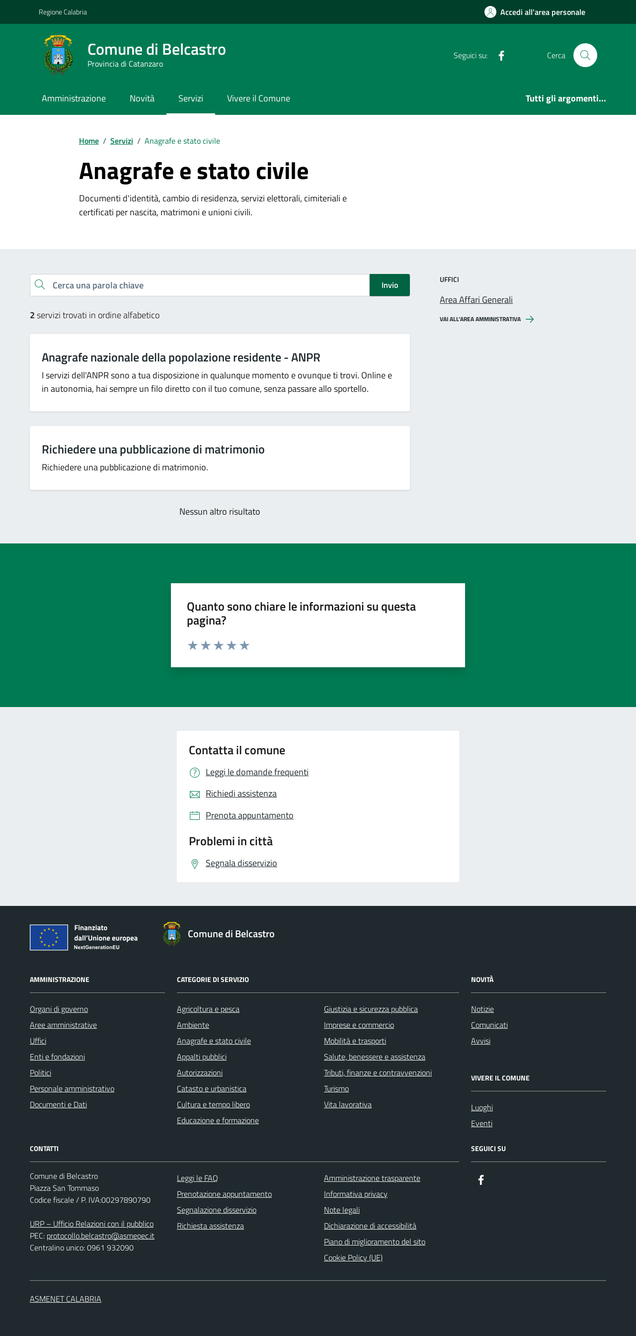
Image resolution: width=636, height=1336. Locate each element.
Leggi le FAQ (197, 1178)
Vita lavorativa (348, 1104)
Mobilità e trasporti (355, 1041)
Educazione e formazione (218, 1120)
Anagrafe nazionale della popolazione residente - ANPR (181, 357)
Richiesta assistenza (210, 1226)
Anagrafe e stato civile (214, 1041)
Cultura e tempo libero (213, 1104)
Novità (142, 98)
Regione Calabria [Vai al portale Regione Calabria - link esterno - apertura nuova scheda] (63, 11)
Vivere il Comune (258, 98)
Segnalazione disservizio (216, 1210)
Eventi (481, 1123)
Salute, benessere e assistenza (374, 1057)
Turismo (336, 1088)
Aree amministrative (63, 1025)
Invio (390, 285)
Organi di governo (59, 1009)
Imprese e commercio (359, 1025)
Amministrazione (74, 98)
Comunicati (489, 1025)
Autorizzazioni (200, 1072)
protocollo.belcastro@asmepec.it (101, 1236)
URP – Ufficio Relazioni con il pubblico (92, 1224)
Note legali (342, 1210)
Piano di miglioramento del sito (374, 1241)
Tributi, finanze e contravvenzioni (378, 1072)
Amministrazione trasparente (372, 1178)
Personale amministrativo (72, 1088)
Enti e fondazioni (57, 1057)
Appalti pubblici (202, 1057)
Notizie (482, 1009)
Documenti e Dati (58, 1104)
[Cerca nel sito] (585, 55)
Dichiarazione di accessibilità (370, 1226)
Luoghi (482, 1107)
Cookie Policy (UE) (353, 1257)
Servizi (190, 98)
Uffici (38, 1041)
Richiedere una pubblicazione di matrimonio (153, 449)
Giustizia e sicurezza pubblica (371, 1009)
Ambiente (193, 1025)
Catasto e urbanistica (211, 1088)
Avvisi (480, 1041)
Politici (40, 1072)
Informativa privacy (356, 1194)
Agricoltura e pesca (208, 1009)
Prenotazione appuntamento (224, 1194)
